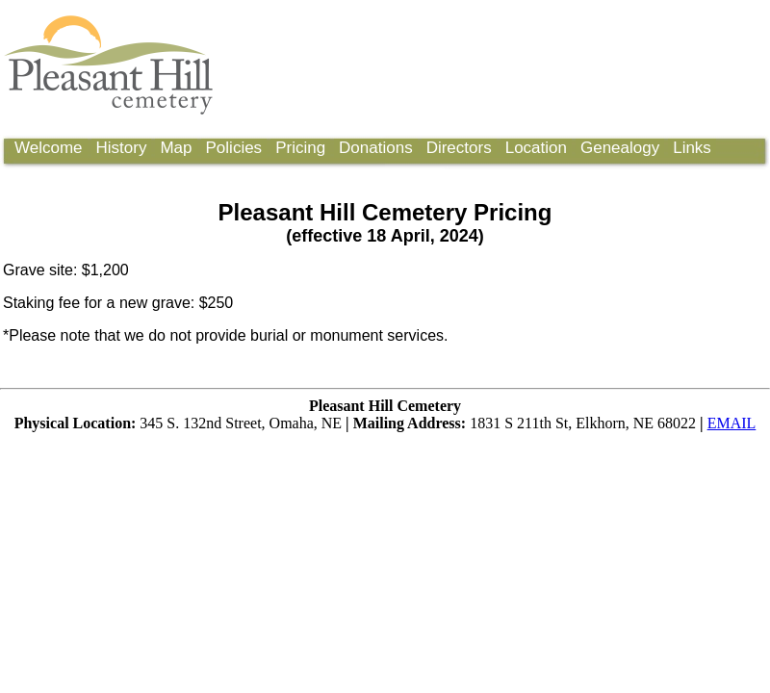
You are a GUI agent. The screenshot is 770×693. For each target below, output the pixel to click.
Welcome (48, 148)
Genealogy (619, 148)
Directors (459, 148)
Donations (376, 148)
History (121, 148)
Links (692, 148)
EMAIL (732, 423)
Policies (234, 148)
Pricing (300, 148)
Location (536, 148)
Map (176, 148)
